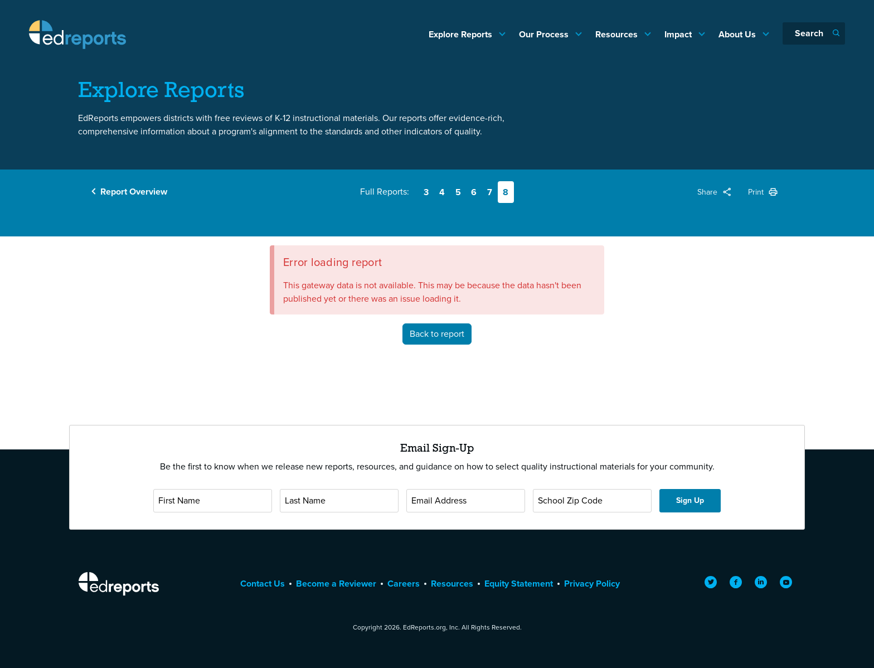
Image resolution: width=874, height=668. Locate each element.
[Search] (814, 33)
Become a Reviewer (336, 583)
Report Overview (133, 191)
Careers (403, 583)
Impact (679, 34)
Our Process (545, 34)
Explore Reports (461, 34)
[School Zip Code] (592, 500)
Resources (617, 34)
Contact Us (262, 583)
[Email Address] (465, 500)
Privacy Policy (592, 583)
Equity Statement (518, 583)
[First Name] (212, 500)
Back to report (437, 333)
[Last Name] (339, 500)
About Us (738, 34)
